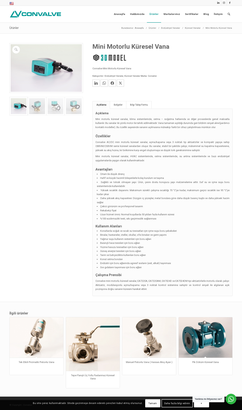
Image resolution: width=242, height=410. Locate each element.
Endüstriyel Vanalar (114, 76)
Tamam (152, 403)
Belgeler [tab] (118, 104)
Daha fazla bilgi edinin (177, 403)
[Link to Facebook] (230, 3)
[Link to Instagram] (224, 3)
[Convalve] (36, 14)
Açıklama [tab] (101, 104)
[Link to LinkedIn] (218, 3)
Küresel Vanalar (132, 76)
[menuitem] (11, 3)
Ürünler (14, 28)
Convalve (152, 76)
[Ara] (229, 14)
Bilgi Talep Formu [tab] (139, 104)
